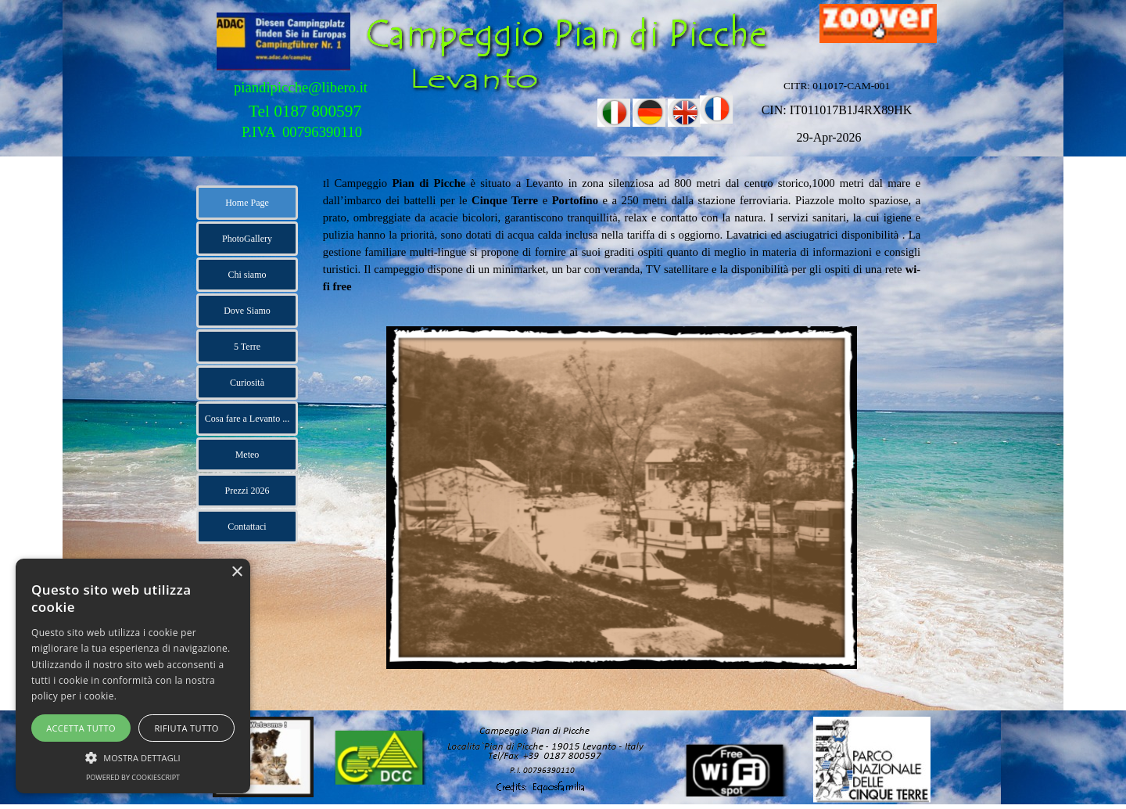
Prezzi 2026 (247, 490)
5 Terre (247, 346)
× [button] (236, 572)
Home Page (247, 202)
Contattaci (247, 526)
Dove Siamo (247, 310)
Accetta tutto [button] (81, 728)
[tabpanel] (621, 234)
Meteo (247, 454)
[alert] (133, 676)
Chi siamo (247, 274)
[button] (133, 756)
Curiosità (247, 382)
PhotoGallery (247, 238)
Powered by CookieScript (133, 777)
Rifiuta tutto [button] (186, 728)
